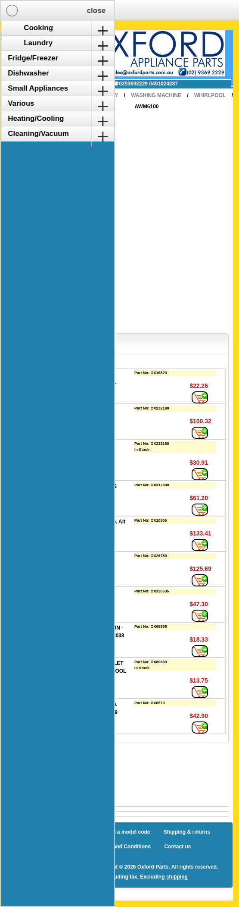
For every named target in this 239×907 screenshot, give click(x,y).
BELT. (64, 409)
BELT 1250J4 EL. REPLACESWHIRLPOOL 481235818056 (86, 382)
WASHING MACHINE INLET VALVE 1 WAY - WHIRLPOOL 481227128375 (91, 671)
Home (72, 95)
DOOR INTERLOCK (80, 445)
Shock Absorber (76, 592)
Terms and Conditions (123, 847)
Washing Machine (156, 95)
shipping (177, 877)
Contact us (177, 847)
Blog (34, 832)
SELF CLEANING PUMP (86, 557)
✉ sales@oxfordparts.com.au (63, 84)
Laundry (105, 95)
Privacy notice (65, 847)
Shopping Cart (40, 40)
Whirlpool (210, 95)
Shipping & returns (187, 832)
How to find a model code (118, 832)
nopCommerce (69, 867)
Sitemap (64, 832)
